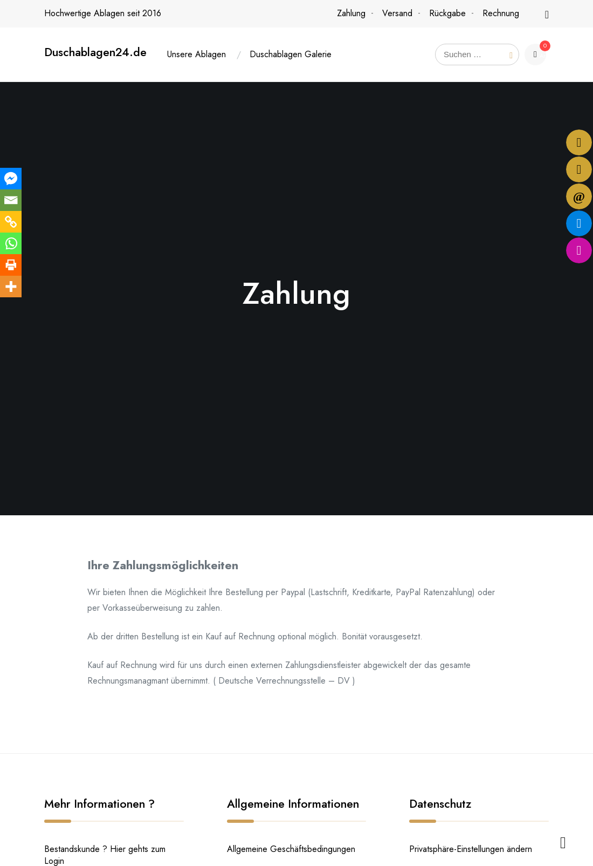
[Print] (11, 265)
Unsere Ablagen (196, 54)
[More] (11, 286)
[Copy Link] (11, 222)
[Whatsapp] (11, 243)
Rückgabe (447, 13)
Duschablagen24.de (95, 52)
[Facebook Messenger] (11, 178)
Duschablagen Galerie (291, 54)
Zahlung (351, 13)
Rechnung (500, 13)
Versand (397, 13)
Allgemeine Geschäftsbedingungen (291, 849)
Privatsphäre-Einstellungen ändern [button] (470, 849)
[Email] (11, 200)
